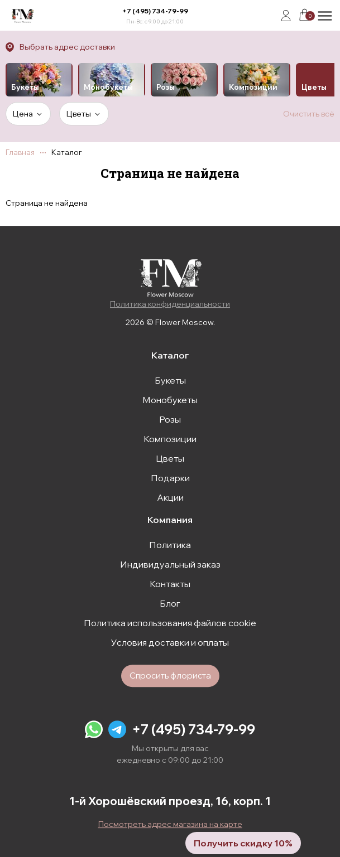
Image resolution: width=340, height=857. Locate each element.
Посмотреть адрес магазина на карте (170, 824)
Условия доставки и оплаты (170, 642)
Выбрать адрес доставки (67, 47)
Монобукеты (170, 399)
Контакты (170, 583)
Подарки (170, 477)
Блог (170, 603)
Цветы (170, 458)
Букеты (170, 380)
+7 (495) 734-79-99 (155, 11)
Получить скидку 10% (243, 843)
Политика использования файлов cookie (170, 622)
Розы (170, 419)
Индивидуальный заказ (170, 564)
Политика (170, 544)
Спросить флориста (170, 675)
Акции (170, 497)
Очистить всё (308, 114)
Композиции (170, 438)
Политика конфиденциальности (170, 304)
